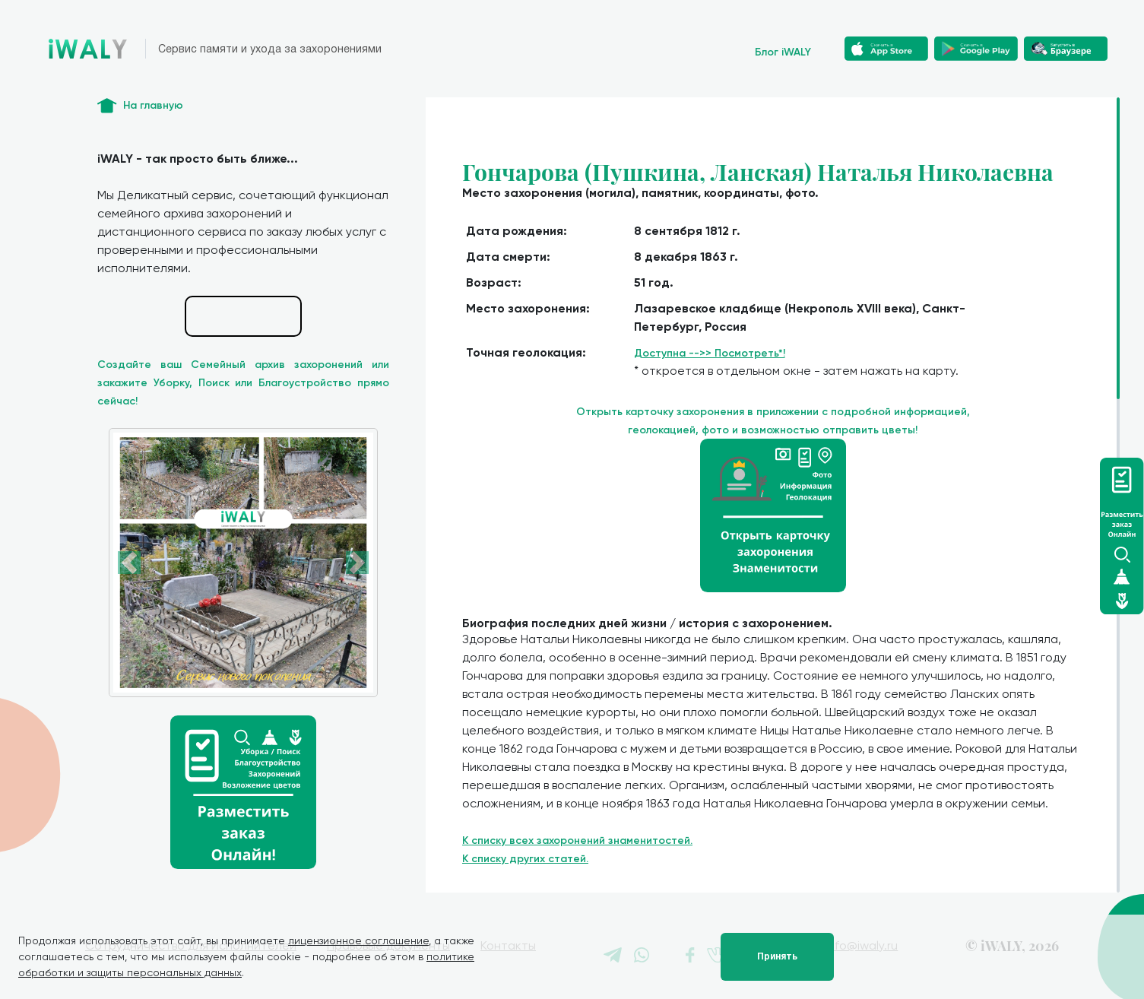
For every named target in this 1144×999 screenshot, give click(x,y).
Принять (777, 956)
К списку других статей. (525, 858)
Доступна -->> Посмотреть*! (709, 353)
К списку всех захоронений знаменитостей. (577, 840)
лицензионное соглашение (358, 940)
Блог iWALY (783, 52)
